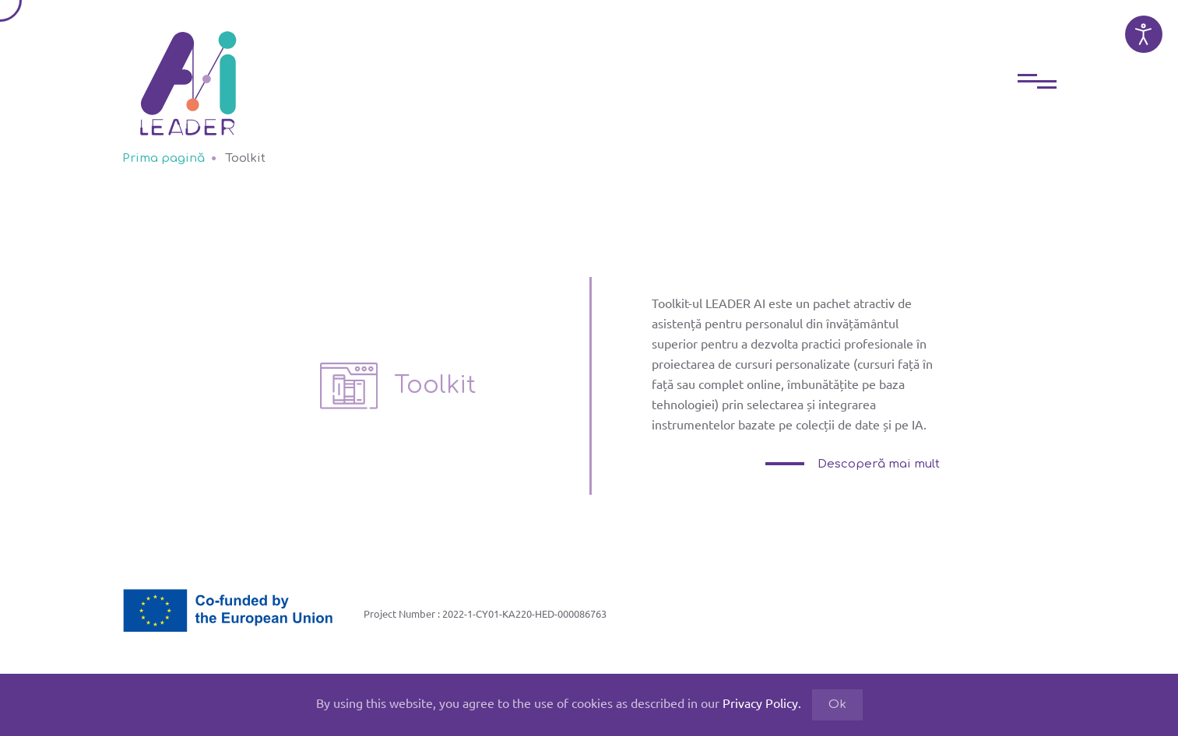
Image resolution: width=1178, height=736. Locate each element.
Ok (837, 704)
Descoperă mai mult (877, 464)
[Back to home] (188, 71)
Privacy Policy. (762, 702)
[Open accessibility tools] (1143, 34)
